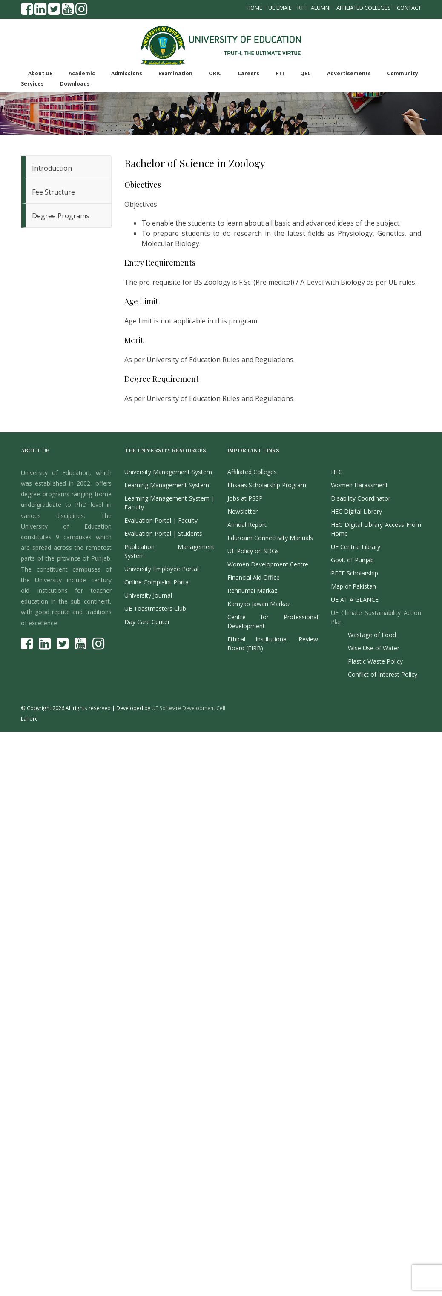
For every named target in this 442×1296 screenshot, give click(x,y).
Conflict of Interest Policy (382, 674)
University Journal (148, 595)
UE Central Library (355, 547)
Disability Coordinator (360, 498)
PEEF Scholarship (354, 573)
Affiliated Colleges (363, 7)
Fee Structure (53, 192)
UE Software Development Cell (188, 707)
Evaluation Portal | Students (163, 533)
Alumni (320, 7)
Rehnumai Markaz (252, 590)
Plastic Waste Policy (375, 661)
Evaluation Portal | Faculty (161, 520)
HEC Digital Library (356, 511)
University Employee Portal (161, 569)
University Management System (168, 472)
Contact (409, 7)
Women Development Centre (267, 564)
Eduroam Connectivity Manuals (270, 538)
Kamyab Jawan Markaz (258, 604)
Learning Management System (166, 485)
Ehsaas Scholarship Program (266, 485)
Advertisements (349, 73)
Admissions (126, 73)
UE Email (279, 7)
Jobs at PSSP (245, 498)
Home (254, 7)
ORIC (215, 73)
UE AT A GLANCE (355, 599)
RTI (301, 7)
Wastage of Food (372, 635)
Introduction (52, 168)
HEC (336, 472)
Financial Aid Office (253, 577)
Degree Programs (60, 215)
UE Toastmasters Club (155, 608)
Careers (248, 73)
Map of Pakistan (353, 586)
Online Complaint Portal (157, 582)
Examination (175, 73)
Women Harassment (359, 485)
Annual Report (247, 525)
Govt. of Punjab (352, 560)
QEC (305, 73)
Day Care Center (147, 622)
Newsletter (242, 511)
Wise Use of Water (373, 648)
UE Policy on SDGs (253, 551)
